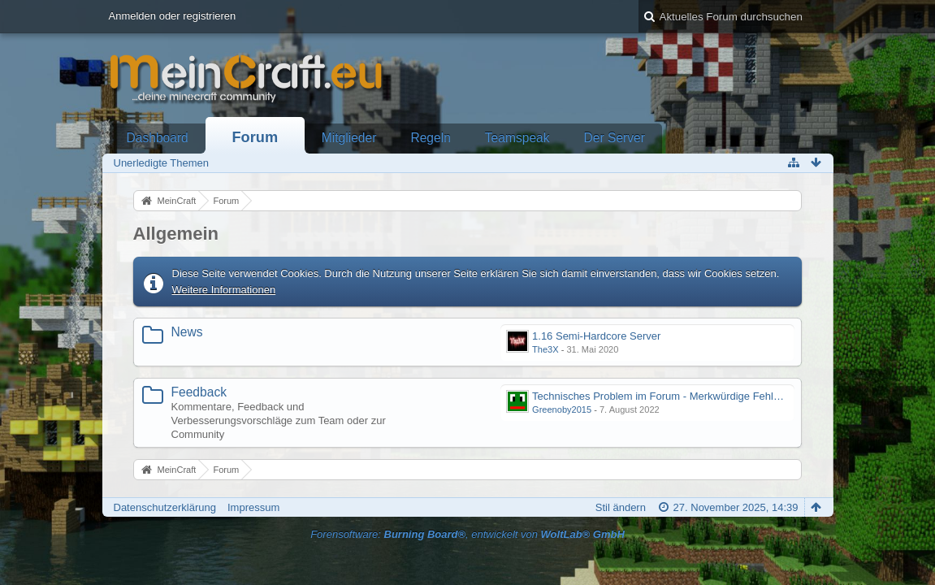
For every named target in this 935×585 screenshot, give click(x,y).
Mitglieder (349, 138)
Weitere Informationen (224, 290)
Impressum (253, 507)
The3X (545, 349)
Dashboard (157, 138)
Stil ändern (620, 507)
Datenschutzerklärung (165, 507)
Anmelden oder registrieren (172, 16)
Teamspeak (517, 138)
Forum (255, 137)
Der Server (614, 138)
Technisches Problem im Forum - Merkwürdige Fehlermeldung (677, 396)
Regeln (430, 138)
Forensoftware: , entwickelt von (467, 534)
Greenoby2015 (561, 409)
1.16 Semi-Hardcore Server (596, 336)
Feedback (199, 392)
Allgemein (176, 233)
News (187, 332)
